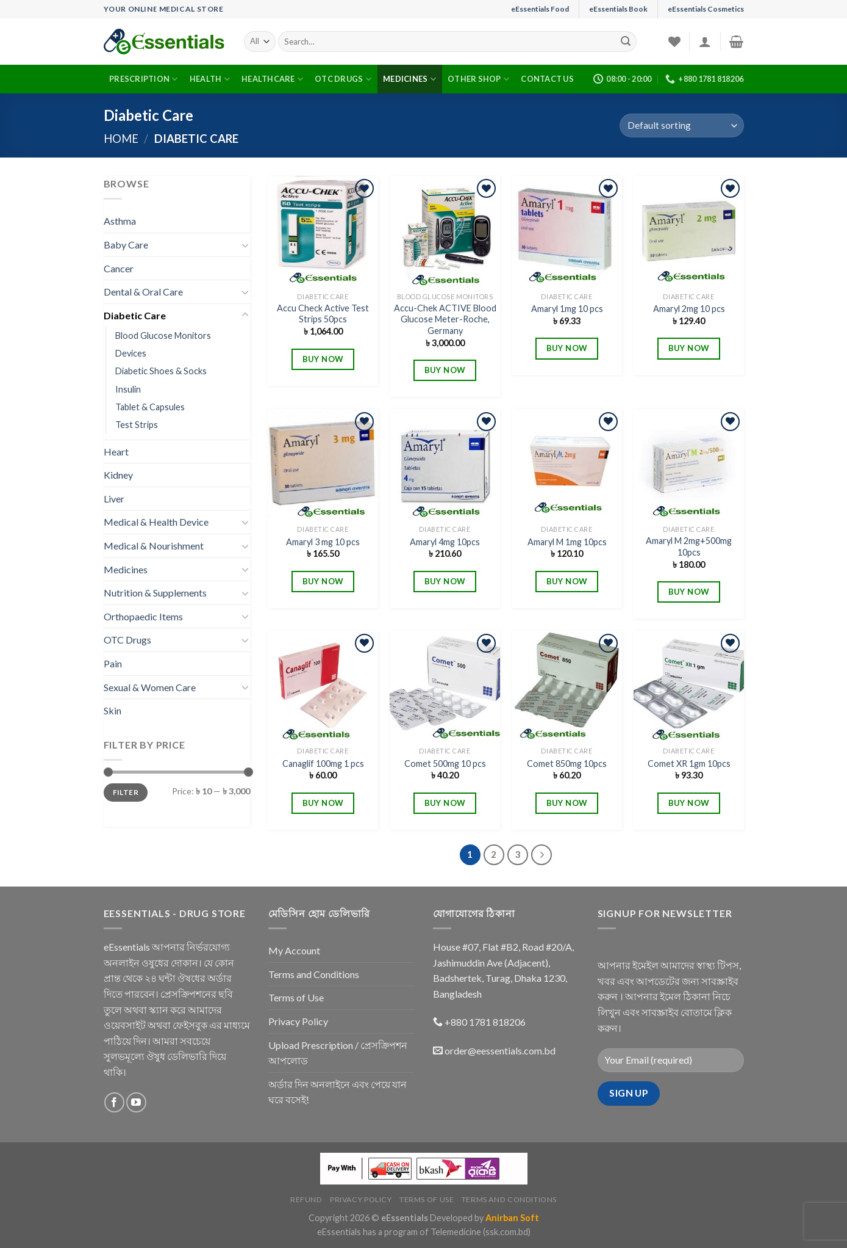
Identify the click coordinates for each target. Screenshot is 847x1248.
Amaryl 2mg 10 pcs (689, 308)
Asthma (120, 221)
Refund (306, 1199)
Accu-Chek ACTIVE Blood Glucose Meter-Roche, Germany (445, 319)
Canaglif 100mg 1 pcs (323, 763)
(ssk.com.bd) (507, 1232)
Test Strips (136, 424)
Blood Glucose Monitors (163, 335)
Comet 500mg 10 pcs (445, 763)
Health (210, 79)
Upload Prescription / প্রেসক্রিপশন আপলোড (337, 1053)
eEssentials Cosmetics (706, 8)
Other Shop (478, 79)
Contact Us (547, 79)
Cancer (119, 268)
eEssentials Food (540, 8)
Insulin (128, 389)
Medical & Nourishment (154, 545)
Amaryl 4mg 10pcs (445, 542)
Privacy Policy (298, 1021)
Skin (112, 710)
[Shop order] (681, 125)
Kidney (118, 475)
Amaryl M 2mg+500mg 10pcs (689, 546)
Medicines (409, 79)
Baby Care (126, 244)
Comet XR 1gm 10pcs (689, 763)
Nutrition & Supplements (155, 592)
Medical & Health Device (156, 522)
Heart (116, 451)
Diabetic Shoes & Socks (161, 371)
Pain (113, 663)
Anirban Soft (512, 1218)
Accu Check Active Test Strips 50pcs (323, 314)
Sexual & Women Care (150, 687)
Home (121, 138)
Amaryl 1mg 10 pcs (567, 308)
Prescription (143, 79)
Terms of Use (296, 997)
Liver (114, 498)
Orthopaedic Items (143, 616)
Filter (125, 792)
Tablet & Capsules (150, 407)
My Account (294, 950)
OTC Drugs (343, 79)
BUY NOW (323, 359)
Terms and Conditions (313, 974)
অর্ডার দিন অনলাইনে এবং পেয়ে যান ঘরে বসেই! (337, 1092)
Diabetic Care (135, 315)
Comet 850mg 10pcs (567, 763)
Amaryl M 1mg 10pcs (567, 542)
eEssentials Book (618, 8)
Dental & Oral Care (143, 291)
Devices (130, 353)
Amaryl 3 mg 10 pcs (323, 542)
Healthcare (272, 79)
